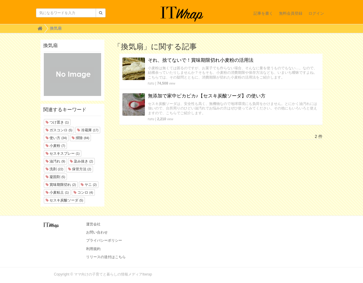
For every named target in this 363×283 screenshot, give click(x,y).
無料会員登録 (290, 13)
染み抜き (81, 161)
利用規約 (93, 249)
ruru (151, 83)
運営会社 (93, 224)
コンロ (83, 192)
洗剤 (54, 169)
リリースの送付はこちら (106, 257)
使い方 (56, 138)
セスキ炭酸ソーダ (64, 200)
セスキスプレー (63, 153)
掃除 (80, 138)
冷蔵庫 (87, 130)
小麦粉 (55, 146)
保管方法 (79, 169)
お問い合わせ (97, 232)
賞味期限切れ (61, 185)
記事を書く (263, 13)
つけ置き (57, 122)
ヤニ (89, 185)
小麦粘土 (57, 192)
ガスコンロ (59, 130)
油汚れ (55, 161)
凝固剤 (55, 177)
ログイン (316, 13)
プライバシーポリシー (104, 240)
